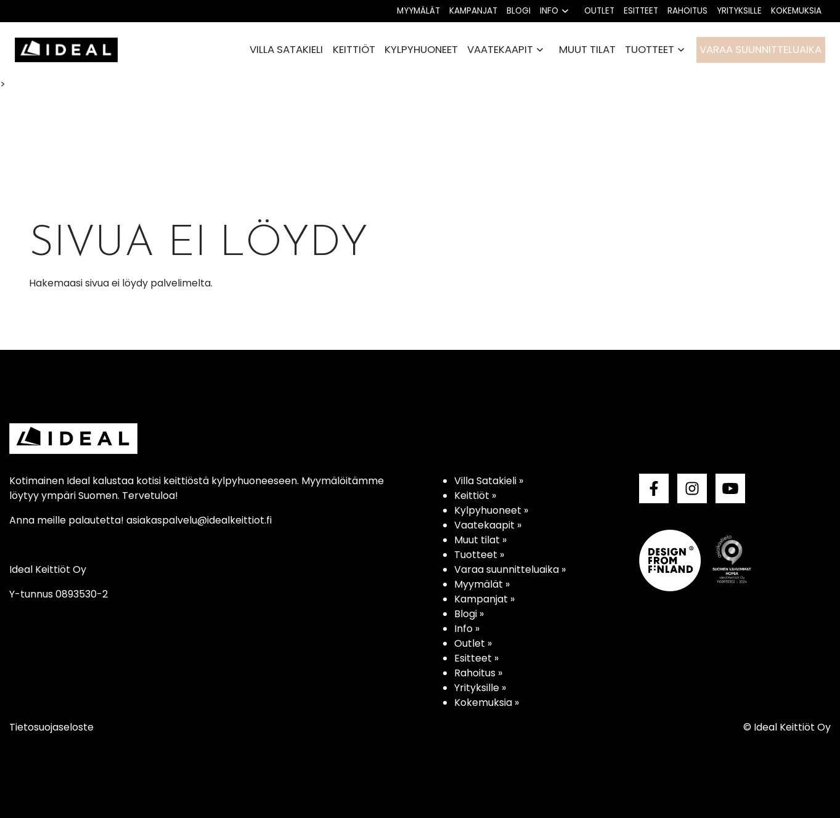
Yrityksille (739, 11)
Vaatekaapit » (487, 525)
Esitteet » (476, 658)
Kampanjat (473, 11)
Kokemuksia (796, 11)
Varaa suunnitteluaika (760, 49)
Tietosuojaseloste (51, 727)
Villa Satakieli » (488, 481)
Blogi (519, 11)
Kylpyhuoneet (421, 49)
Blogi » (469, 614)
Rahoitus (687, 11)
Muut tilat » (480, 540)
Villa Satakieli (286, 49)
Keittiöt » (475, 495)
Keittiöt (354, 49)
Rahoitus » (478, 673)
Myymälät (418, 11)
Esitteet (641, 11)
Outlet (599, 11)
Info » (466, 629)
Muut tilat (587, 49)
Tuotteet (649, 49)
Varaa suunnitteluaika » (510, 569)
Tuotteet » (479, 555)
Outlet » (473, 643)
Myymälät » (482, 584)
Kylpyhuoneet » (491, 510)
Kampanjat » (484, 599)
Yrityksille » (480, 688)
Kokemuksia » (486, 702)
